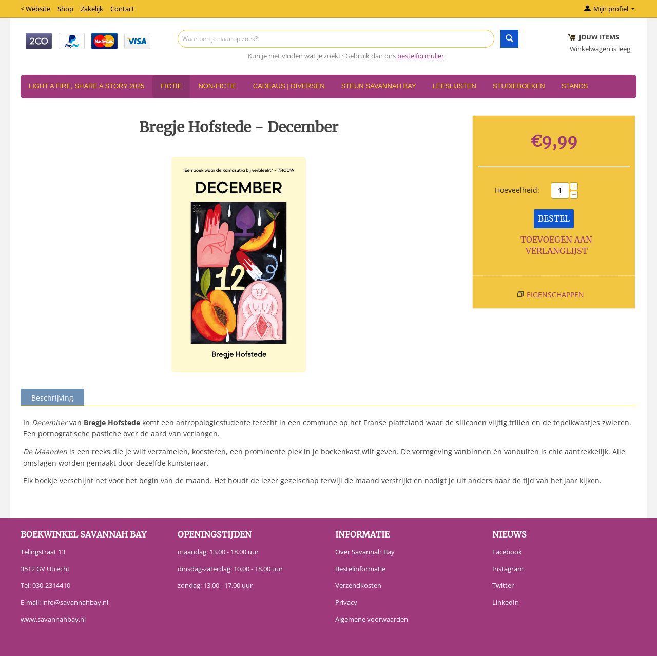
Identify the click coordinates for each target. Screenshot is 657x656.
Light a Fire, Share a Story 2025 (86, 86)
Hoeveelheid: (517, 190)
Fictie (171, 86)
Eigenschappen (555, 295)
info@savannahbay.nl (75, 602)
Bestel (554, 218)
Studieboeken (519, 86)
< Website (35, 8)
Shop (65, 8)
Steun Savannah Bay (378, 86)
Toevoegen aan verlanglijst (556, 245)
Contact (122, 8)
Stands (575, 86)
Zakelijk (92, 8)
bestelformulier (420, 56)
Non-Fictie (217, 86)
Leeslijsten (454, 86)
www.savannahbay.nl (53, 619)
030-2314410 (51, 585)
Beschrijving (52, 398)
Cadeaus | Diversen (289, 86)
